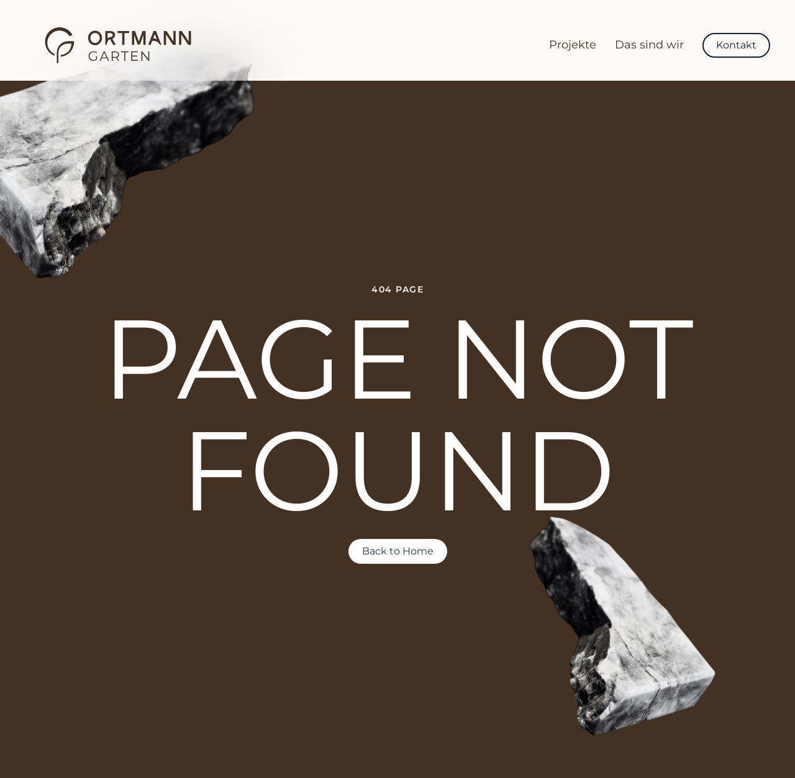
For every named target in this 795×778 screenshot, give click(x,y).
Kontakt (736, 45)
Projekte (572, 45)
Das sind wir (649, 45)
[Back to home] (118, 45)
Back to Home (398, 551)
